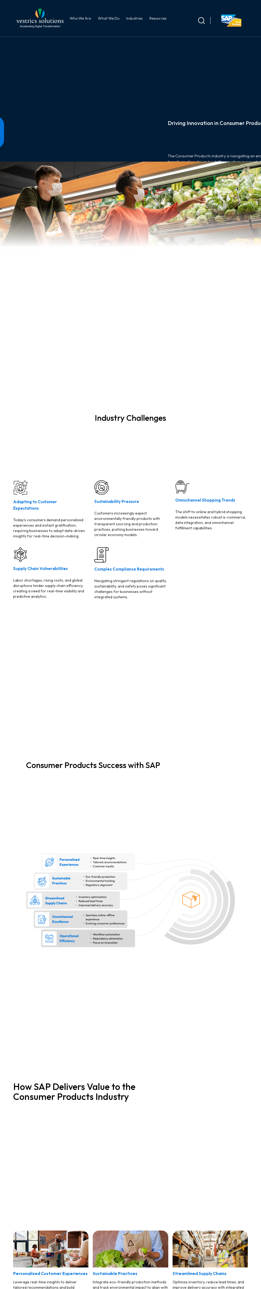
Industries (135, 18)
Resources (158, 18)
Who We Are (81, 18)
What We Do (109, 18)
